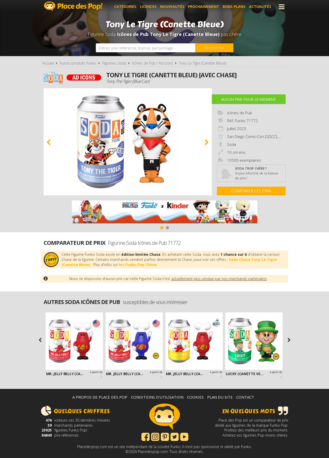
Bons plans (234, 6)
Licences (148, 6)
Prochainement (203, 6)
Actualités (260, 6)
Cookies (195, 397)
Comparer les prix (251, 191)
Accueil (48, 63)
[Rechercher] (214, 47)
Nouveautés (172, 6)
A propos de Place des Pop (99, 397)
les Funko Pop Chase (138, 264)
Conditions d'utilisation (157, 397)
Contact (245, 397)
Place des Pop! (73, 6)
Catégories (125, 6)
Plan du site (220, 397)
